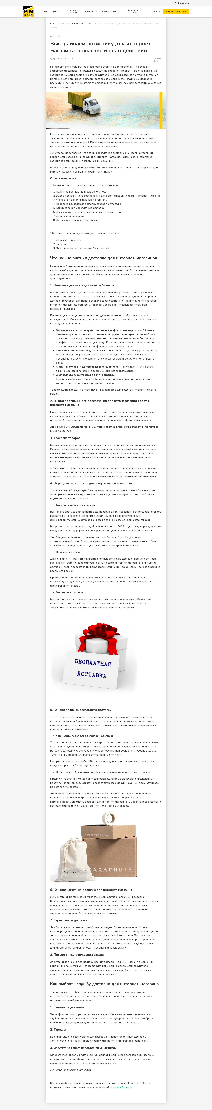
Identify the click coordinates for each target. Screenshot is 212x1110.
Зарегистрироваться (176, 11)
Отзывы (105, 11)
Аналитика (132, 11)
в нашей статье (122, 1087)
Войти (156, 11)
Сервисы (56, 11)
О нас (44, 11)
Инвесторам (91, 11)
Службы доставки (72, 11)
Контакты (183, 3)
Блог (115, 11)
